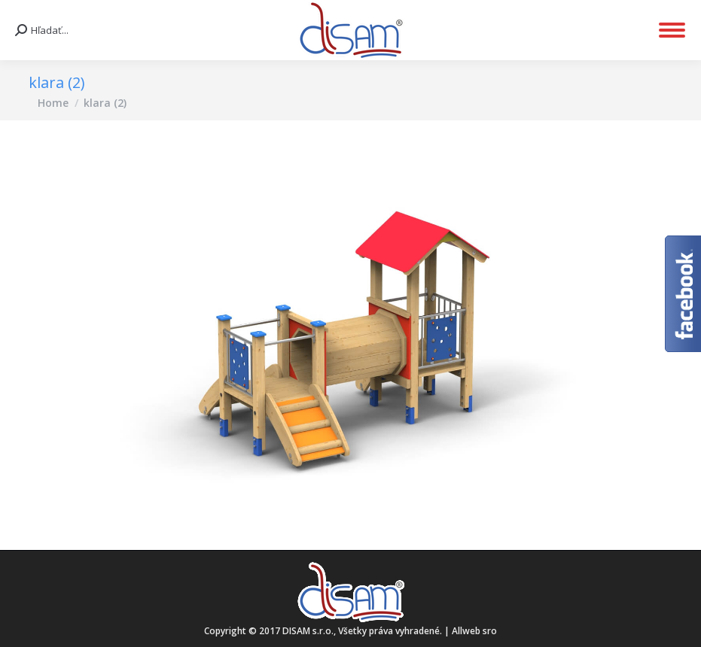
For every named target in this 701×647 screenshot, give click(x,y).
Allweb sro (474, 630)
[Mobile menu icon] (672, 30)
